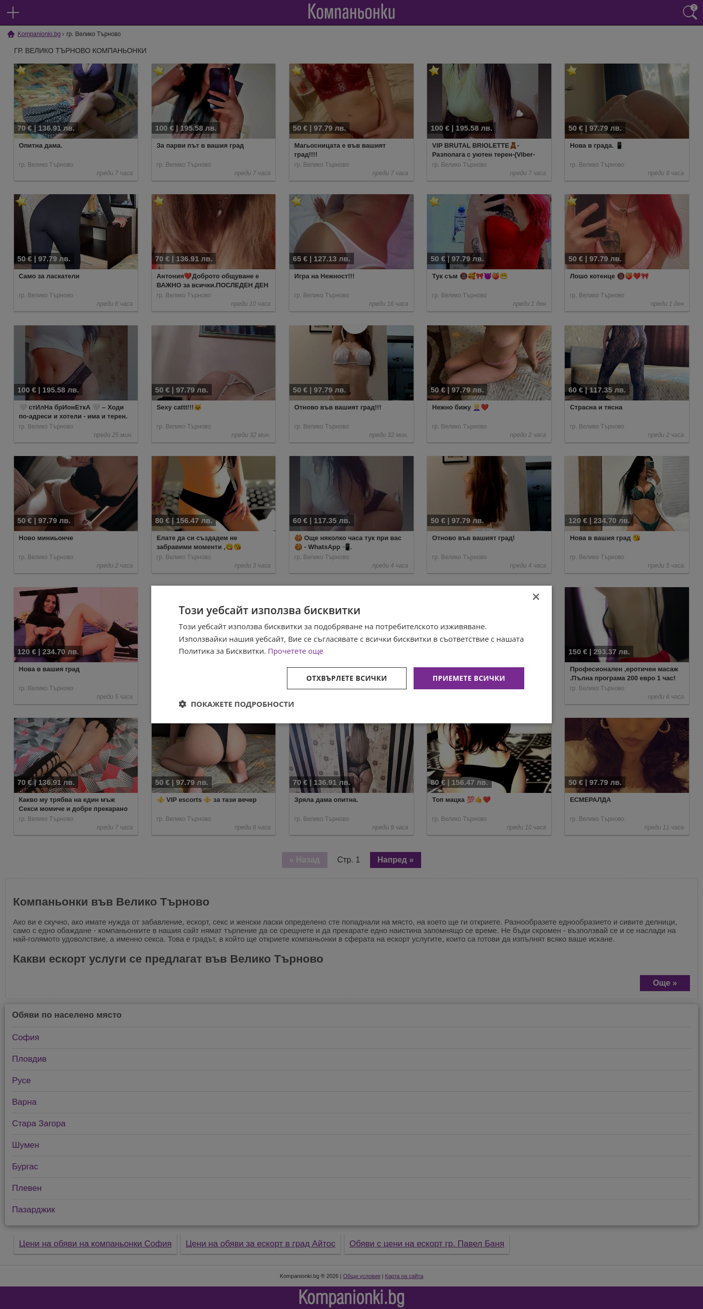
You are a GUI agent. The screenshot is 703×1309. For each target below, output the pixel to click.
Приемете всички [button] (468, 678)
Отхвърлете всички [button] (346, 678)
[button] (236, 704)
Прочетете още (296, 651)
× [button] (535, 597)
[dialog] (351, 654)
